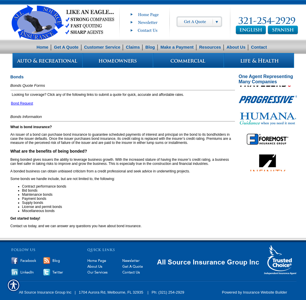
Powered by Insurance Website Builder (254, 292)
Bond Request (22, 103)
